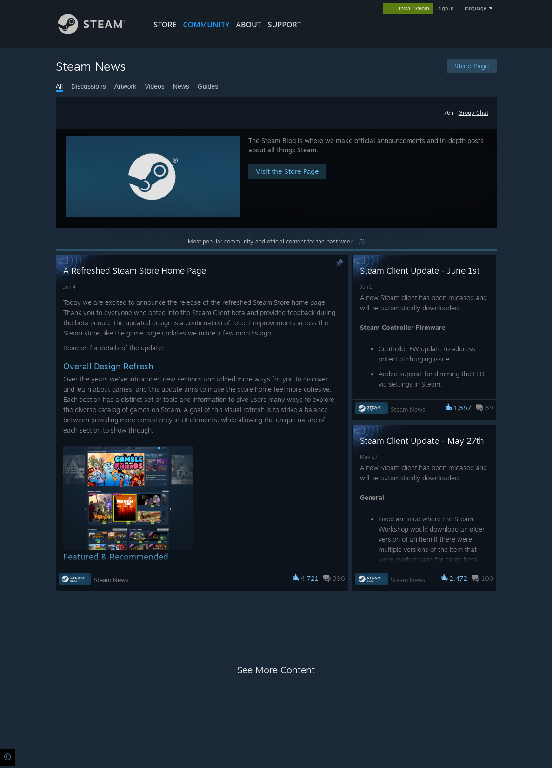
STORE (165, 25)
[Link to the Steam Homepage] (99, 32)
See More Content (276, 670)
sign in (445, 8)
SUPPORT (284, 25)
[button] (276, 178)
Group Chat (473, 112)
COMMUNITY (206, 25)
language (475, 8)
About (248, 25)
